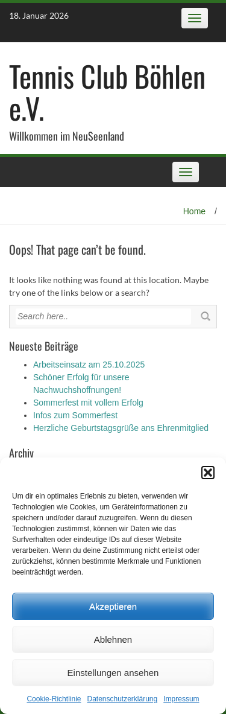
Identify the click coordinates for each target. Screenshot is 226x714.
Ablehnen (113, 639)
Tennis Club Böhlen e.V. (107, 91)
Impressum (181, 699)
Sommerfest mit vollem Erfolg (88, 402)
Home (194, 211)
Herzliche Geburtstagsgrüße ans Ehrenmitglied (121, 428)
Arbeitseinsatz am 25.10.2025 (89, 364)
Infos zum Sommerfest (75, 415)
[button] (208, 473)
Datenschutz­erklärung (122, 699)
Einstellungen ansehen (113, 673)
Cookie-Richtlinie (54, 699)
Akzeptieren (113, 606)
